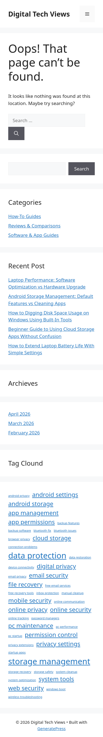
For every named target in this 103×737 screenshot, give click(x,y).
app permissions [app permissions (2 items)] (31, 522)
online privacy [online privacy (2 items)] (28, 609)
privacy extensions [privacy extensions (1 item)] (21, 645)
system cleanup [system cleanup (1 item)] (66, 672)
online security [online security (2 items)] (70, 609)
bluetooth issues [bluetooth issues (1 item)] (65, 531)
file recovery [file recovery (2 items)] (25, 584)
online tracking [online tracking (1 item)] (18, 618)
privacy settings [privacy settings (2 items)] (58, 644)
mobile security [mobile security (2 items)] (29, 600)
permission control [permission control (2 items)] (51, 635)
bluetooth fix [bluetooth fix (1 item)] (42, 531)
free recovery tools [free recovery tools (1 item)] (21, 593)
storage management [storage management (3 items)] (49, 661)
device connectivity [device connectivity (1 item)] (21, 567)
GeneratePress (51, 728)
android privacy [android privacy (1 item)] (18, 496)
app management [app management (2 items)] (33, 513)
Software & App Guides (33, 235)
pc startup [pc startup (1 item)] (15, 636)
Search (81, 169)
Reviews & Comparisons (34, 225)
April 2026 (19, 414)
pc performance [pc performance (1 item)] (67, 627)
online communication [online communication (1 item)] (69, 602)
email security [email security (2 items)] (48, 575)
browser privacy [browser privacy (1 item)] (19, 539)
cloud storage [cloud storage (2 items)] (52, 538)
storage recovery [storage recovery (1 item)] (19, 672)
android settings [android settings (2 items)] (55, 495)
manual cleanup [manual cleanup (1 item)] (72, 593)
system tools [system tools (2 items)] (56, 679)
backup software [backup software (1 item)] (19, 531)
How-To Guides (24, 216)
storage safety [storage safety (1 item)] (43, 672)
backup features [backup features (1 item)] (68, 523)
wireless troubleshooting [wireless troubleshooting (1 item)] (25, 697)
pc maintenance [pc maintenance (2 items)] (30, 625)
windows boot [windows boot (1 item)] (56, 689)
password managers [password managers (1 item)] (45, 618)
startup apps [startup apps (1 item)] (17, 652)
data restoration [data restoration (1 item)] (80, 557)
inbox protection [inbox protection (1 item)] (47, 593)
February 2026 (24, 432)
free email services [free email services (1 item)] (58, 585)
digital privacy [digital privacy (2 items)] (56, 566)
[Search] (16, 133)
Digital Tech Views (39, 14)
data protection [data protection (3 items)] (37, 555)
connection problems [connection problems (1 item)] (22, 547)
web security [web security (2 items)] (26, 688)
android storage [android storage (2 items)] (30, 504)
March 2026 (21, 423)
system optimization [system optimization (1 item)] (22, 680)
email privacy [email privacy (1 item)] (17, 576)
